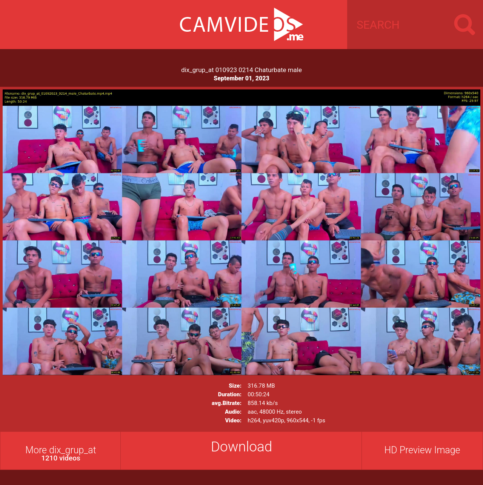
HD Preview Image (422, 450)
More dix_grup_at (60, 453)
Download (241, 447)
